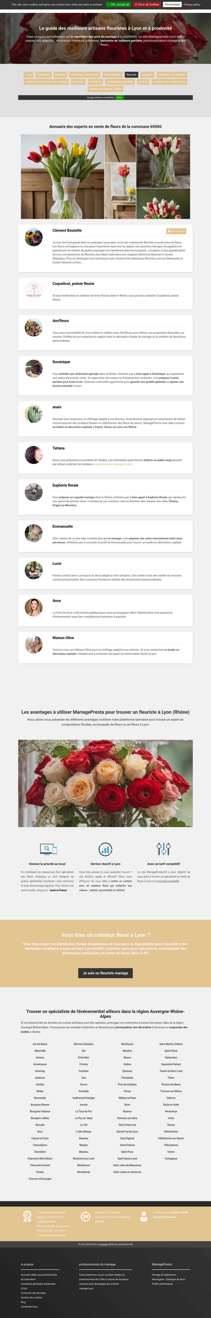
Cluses (40, 1172)
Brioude (40, 1124)
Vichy (171, 1118)
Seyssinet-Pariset (171, 1064)
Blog (23, 1302)
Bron (40, 1131)
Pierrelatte (127, 1077)
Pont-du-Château (127, 1084)
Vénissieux (171, 1111)
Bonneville (40, 1097)
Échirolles (83, 1057)
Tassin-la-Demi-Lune (171, 1071)
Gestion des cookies (31, 1297)
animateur (43, 74)
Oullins (127, 1064)
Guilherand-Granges (84, 1097)
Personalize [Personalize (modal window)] (172, 4)
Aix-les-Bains (40, 1044)
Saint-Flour (127, 1151)
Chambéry (40, 1151)
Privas (127, 1091)
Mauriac (83, 1138)
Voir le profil (176, 231)
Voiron (171, 1151)
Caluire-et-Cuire (40, 1138)
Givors (83, 1084)
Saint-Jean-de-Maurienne (127, 1165)
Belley (40, 1091)
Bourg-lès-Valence (40, 1111)
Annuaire (25, 1274)
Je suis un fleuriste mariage (105, 973)
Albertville (40, 1050)
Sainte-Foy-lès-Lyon (127, 1131)
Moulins (127, 1050)
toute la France (58, 890)
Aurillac (40, 1084)
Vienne (171, 1124)
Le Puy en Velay (83, 1118)
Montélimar (83, 1172)
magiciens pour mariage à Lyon (113, 464)
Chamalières (40, 1145)
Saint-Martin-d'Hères (170, 1044)
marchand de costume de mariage (46, 81)
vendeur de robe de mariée (105, 88)
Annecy (40, 1057)
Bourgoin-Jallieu (40, 1118)
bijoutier (60, 74)
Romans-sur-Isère (127, 1118)
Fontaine (84, 1071)
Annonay (40, 1071)
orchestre (95, 81)
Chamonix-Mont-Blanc (40, 1158)
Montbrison (83, 1165)
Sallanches (171, 1057)
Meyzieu (83, 1151)
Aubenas (40, 1077)
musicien (78, 81)
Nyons (127, 1057)
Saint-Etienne (127, 1145)
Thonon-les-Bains (171, 1084)
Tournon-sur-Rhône (171, 1091)
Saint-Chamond (127, 1124)
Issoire (83, 1104)
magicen (147, 74)
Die (83, 1050)
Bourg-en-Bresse (40, 1104)
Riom (127, 1104)
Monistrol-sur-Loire (83, 1158)
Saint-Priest (171, 1050)
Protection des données (33, 1293)
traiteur (143, 81)
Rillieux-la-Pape (127, 1097)
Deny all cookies (147, 4)
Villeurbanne (171, 1145)
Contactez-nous (29, 1306)
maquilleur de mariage (172, 74)
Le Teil (83, 1124)
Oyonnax (127, 1071)
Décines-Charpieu (83, 1044)
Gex (83, 1077)
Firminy (83, 1064)
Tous (28, 74)
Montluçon (127, 1044)
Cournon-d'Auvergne (40, 1178)
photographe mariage (120, 81)
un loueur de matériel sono (169, 81)
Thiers (171, 1077)
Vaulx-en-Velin (171, 1104)
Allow (119, 97)
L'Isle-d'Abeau (83, 1131)
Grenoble (84, 1091)
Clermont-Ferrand (40, 1165)
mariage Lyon (86, 1288)
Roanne (127, 1111)
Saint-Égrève (127, 1138)
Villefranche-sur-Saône (171, 1138)
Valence (171, 1097)
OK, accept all (118, 4)
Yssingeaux (170, 1158)
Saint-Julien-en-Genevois (127, 1172)
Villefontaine (171, 1131)
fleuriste (131, 74)
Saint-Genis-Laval (127, 1158)
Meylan (84, 1145)
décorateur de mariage (84, 74)
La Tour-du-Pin (83, 1111)
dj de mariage (112, 74)
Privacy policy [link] (192, 4)
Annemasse (40, 1064)
